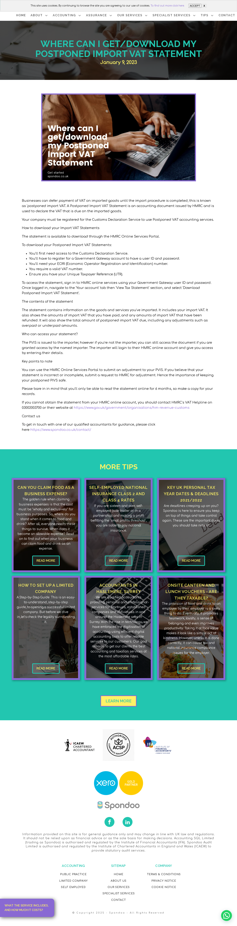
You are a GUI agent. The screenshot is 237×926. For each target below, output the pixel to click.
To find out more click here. (168, 5)
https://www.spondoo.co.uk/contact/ (60, 430)
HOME (21, 15)
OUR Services (119, 887)
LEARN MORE (118, 701)
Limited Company (73, 881)
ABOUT (39, 15)
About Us (118, 881)
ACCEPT (195, 5)
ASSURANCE (99, 15)
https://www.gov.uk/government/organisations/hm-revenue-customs (131, 407)
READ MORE (46, 560)
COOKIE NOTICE (163, 887)
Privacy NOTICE (163, 881)
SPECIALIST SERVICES (174, 15)
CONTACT (227, 15)
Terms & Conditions (164, 874)
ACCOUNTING (67, 15)
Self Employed (73, 887)
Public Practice (73, 874)
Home (118, 874)
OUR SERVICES (132, 15)
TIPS (207, 15)
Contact (118, 900)
